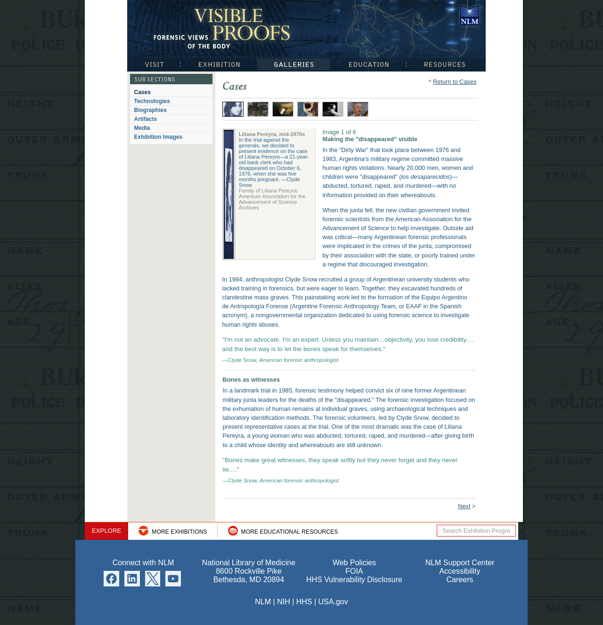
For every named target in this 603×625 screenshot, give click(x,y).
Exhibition (218, 64)
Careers (460, 580)
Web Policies (354, 563)
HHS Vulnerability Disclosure (354, 580)
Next (464, 506)
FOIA (354, 571)
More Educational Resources (289, 532)
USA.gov (333, 602)
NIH (283, 602)
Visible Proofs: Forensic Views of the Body (224, 28)
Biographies (150, 110)
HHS (304, 602)
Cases (142, 92)
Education (368, 64)
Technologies (152, 101)
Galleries (293, 64)
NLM (263, 602)
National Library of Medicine (470, 16)
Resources (446, 64)
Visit (153, 64)
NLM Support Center (460, 563)
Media (142, 128)
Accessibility (459, 571)
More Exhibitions (179, 532)
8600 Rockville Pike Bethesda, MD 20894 (248, 575)
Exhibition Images (158, 137)
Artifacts (145, 119)
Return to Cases (454, 81)
